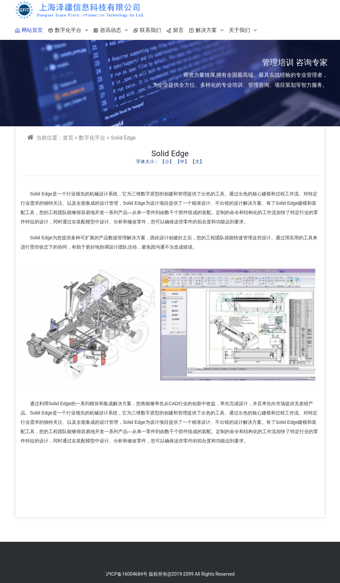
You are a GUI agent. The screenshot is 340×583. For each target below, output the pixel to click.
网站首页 (27, 30)
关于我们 (243, 30)
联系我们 (145, 30)
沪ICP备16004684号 (127, 574)
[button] (164, 119)
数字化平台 (66, 30)
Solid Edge (123, 138)
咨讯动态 (109, 30)
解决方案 (204, 30)
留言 (174, 30)
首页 (68, 138)
